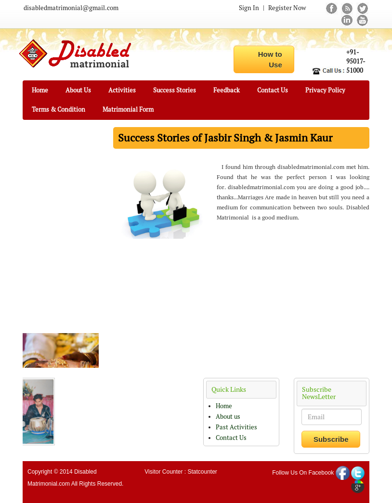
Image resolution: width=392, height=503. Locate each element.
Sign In (249, 8)
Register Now (287, 8)
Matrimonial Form (128, 109)
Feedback (226, 90)
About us (228, 417)
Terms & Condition (58, 109)
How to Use (270, 59)
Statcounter (202, 471)
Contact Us (272, 90)
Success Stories (174, 90)
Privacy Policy (325, 90)
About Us (78, 90)
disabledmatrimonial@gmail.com (71, 8)
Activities (122, 90)
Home (40, 90)
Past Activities (236, 427)
